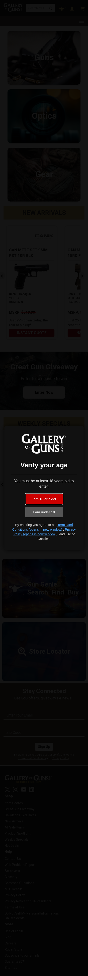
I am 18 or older (44, 499)
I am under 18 (44, 512)
